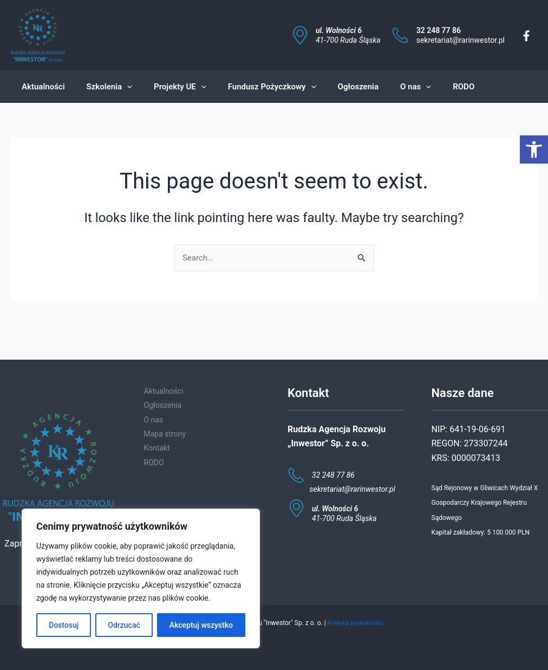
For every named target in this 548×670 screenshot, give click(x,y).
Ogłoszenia (163, 405)
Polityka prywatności (355, 623)
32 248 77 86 (438, 30)
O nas (154, 419)
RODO (154, 462)
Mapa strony (165, 434)
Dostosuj (64, 625)
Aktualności (164, 391)
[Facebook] (526, 35)
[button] (534, 149)
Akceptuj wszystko (201, 625)
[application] (119, 86)
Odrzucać (124, 625)
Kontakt (157, 448)
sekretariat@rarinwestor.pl (460, 40)
